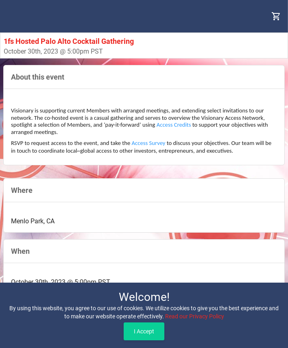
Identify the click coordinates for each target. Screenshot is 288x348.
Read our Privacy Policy (194, 316)
